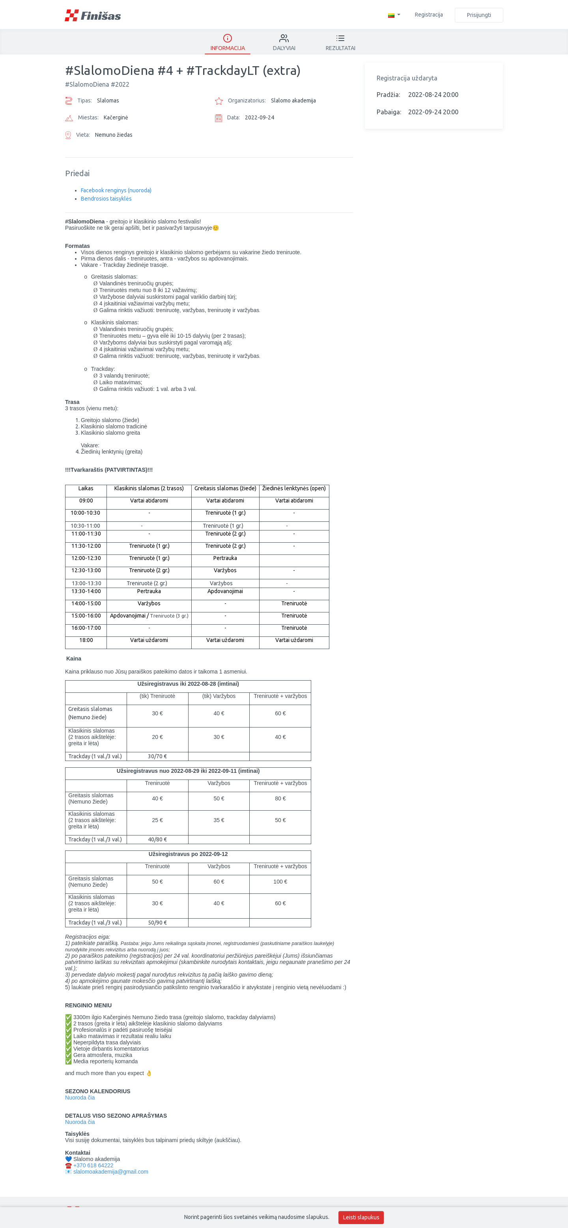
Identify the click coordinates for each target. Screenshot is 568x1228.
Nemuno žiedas (114, 135)
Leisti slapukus (361, 1217)
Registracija (429, 14)
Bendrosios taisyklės (106, 198)
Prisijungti (479, 15)
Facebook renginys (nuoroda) (116, 190)
